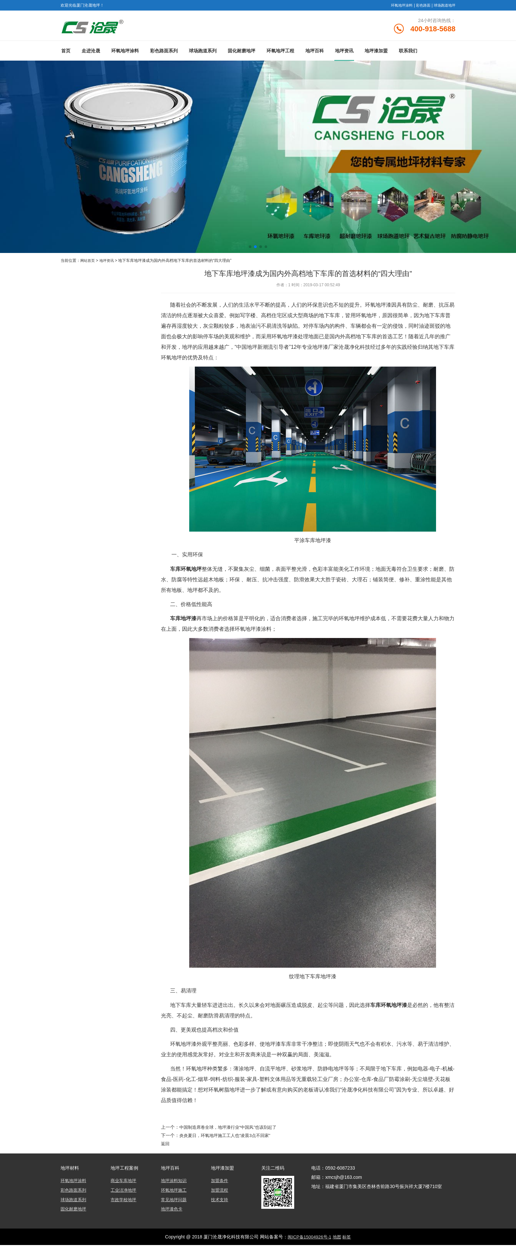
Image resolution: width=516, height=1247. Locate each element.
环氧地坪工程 (280, 53)
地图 (337, 1238)
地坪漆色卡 (172, 1211)
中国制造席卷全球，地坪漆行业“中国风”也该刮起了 (231, 1130)
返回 (165, 1146)
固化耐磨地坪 (241, 53)
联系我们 (408, 53)
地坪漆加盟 (376, 53)
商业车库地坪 (124, 1183)
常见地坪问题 (175, 1202)
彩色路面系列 (164, 53)
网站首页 (88, 263)
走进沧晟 (91, 53)
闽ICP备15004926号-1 (309, 1238)
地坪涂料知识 (175, 1183)
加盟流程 (220, 1192)
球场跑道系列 (203, 53)
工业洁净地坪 (124, 1192)
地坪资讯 (344, 53)
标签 (348, 1238)
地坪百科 (314, 53)
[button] (250, 249)
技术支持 (220, 1202)
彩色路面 (420, 5)
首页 (65, 53)
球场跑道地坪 (443, 5)
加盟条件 (220, 1183)
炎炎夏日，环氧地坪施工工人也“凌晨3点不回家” (228, 1138)
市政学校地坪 (124, 1202)
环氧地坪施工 (175, 1192)
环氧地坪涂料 (397, 5)
